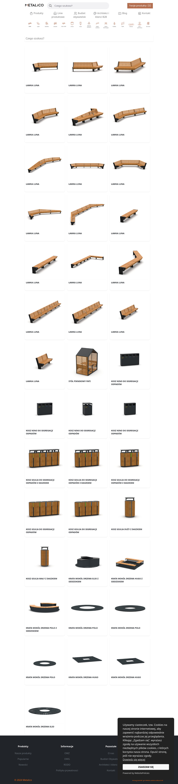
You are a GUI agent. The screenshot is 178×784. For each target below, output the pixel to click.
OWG (67, 759)
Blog (122, 13)
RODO (67, 764)
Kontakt (144, 13)
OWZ (67, 753)
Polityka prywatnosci (67, 770)
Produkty (36, 13)
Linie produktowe (57, 15)
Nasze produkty (23, 753)
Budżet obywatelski (79, 15)
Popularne (23, 759)
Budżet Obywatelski (111, 759)
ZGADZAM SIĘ (146, 767)
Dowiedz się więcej (134, 759)
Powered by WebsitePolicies (136, 773)
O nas (111, 753)
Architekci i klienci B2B (101, 15)
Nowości (23, 764)
